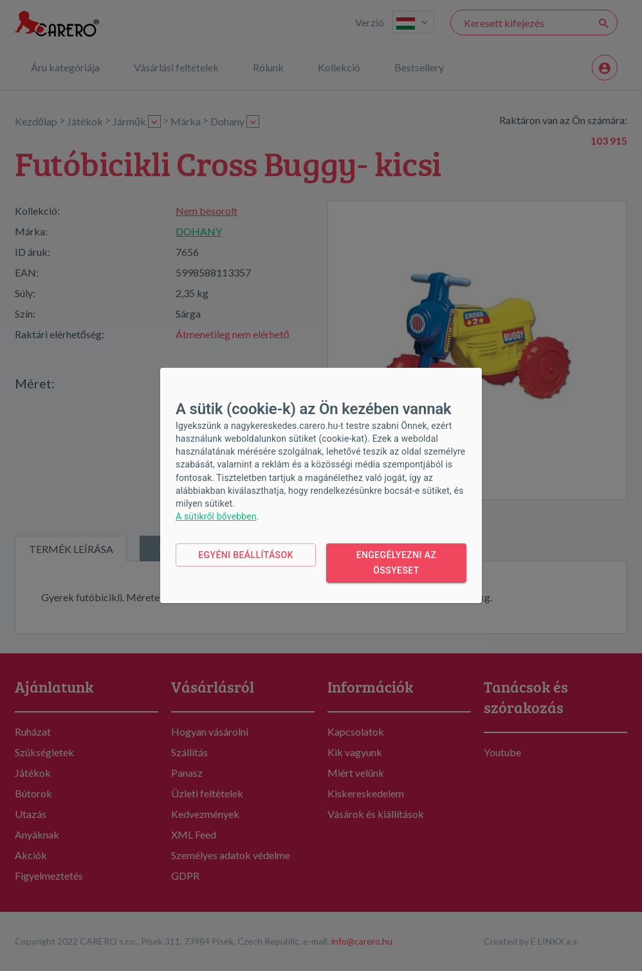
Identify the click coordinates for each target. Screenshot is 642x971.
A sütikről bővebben (216, 516)
